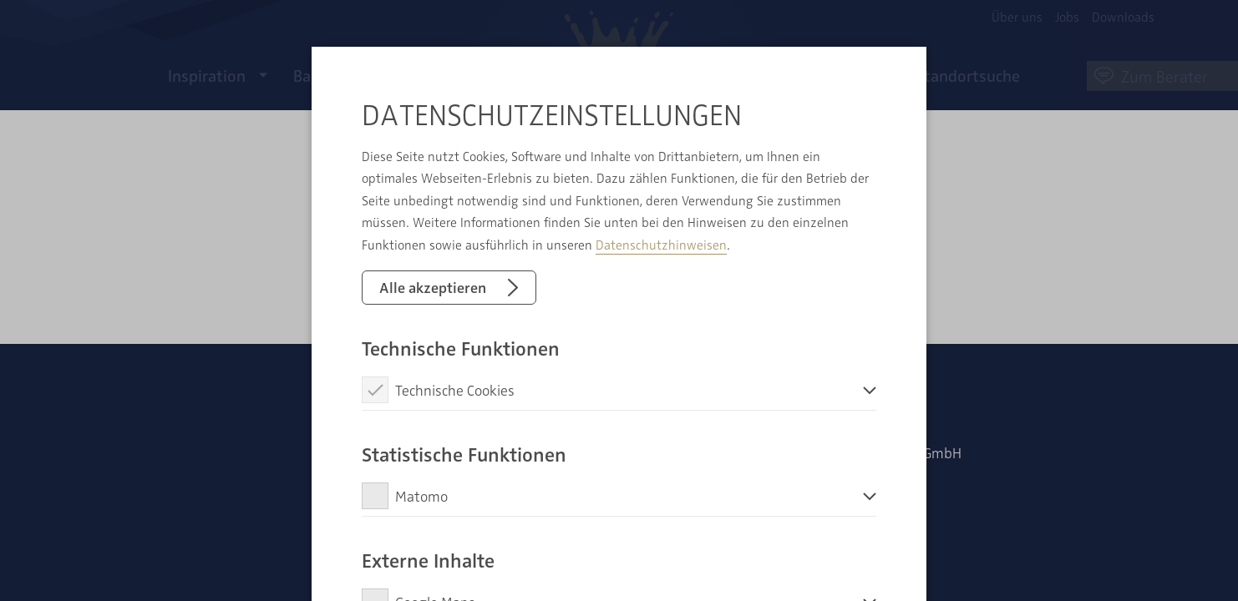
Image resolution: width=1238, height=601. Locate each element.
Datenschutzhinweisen (661, 244)
